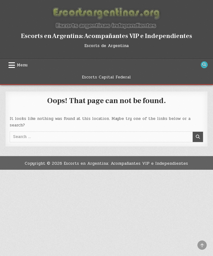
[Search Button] (204, 64)
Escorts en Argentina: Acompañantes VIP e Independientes (106, 36)
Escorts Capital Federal (106, 77)
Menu (22, 65)
